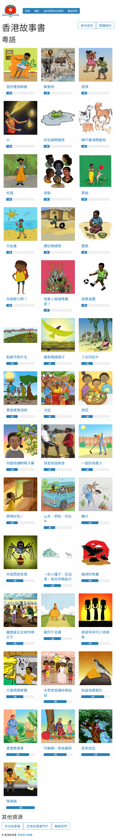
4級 (55, 701)
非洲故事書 (12, 826)
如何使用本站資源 (53, 11)
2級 (12, 363)
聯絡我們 (73, 11)
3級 (90, 522)
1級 (9, 93)
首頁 (27, 11)
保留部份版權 (25, 834)
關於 (36, 11)
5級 (95, 754)
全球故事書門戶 (37, 826)
